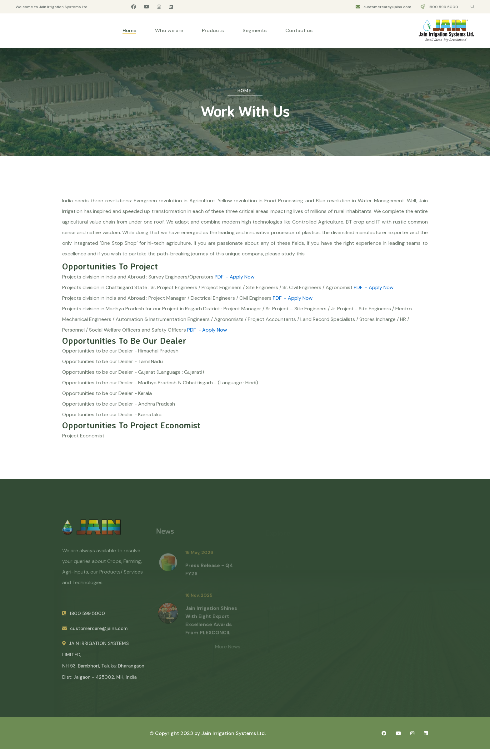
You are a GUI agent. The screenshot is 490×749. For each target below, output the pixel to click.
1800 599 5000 (443, 6)
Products (213, 30)
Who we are (169, 30)
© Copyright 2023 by (175, 733)
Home (129, 30)
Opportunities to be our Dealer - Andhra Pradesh (118, 404)
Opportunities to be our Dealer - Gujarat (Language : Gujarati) (133, 372)
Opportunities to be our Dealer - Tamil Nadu (112, 361)
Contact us (298, 30)
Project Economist (83, 435)
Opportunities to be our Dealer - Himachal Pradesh (120, 350)
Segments (254, 30)
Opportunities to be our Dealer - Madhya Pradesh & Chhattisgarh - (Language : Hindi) (160, 382)
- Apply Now (240, 276)
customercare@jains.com (387, 6)
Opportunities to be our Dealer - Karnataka (112, 414)
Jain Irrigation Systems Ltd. (233, 733)
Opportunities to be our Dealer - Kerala (107, 393)
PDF (219, 276)
